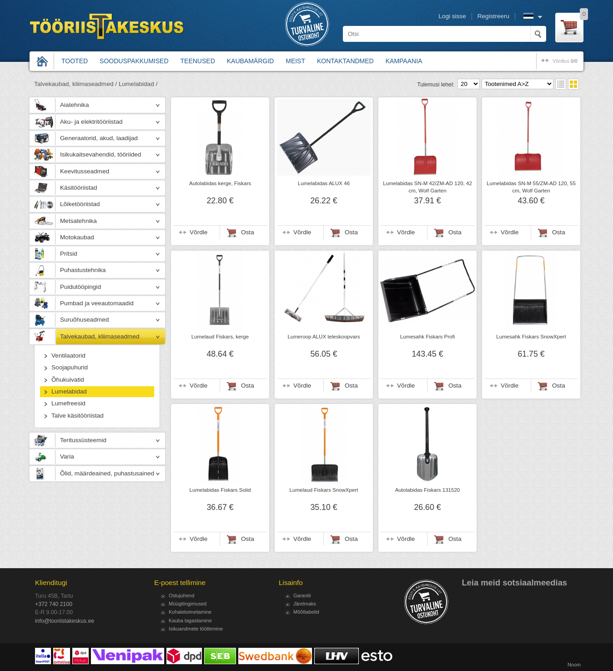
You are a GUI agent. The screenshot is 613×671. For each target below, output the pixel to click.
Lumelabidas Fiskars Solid (220, 490)
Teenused (198, 61)
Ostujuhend (181, 595)
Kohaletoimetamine (190, 612)
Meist (295, 61)
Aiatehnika (74, 104)
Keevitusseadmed (84, 171)
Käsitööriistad (78, 187)
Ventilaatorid (68, 355)
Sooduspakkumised (134, 61)
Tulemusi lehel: (435, 84)
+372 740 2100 (53, 604)
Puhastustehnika (83, 270)
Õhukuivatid (67, 379)
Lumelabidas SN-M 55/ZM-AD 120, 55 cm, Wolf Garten (531, 187)
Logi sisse (452, 16)
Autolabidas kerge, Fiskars (220, 183)
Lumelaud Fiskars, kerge (220, 336)
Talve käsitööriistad (77, 415)
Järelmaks (304, 603)
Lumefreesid (68, 403)
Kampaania (404, 61)
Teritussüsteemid (83, 440)
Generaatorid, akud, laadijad (99, 138)
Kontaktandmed (345, 61)
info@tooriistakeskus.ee (64, 621)
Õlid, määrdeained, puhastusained (107, 473)
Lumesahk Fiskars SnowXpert (531, 336)
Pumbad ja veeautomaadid (97, 303)
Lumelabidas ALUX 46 (324, 183)
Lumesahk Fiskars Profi (427, 336)
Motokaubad (77, 237)
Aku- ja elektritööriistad (91, 121)
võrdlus (565, 61)
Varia (67, 456)
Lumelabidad (69, 391)
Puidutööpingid (80, 286)
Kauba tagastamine (190, 620)
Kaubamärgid (250, 61)
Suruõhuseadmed (84, 319)
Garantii (302, 595)
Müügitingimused (187, 603)
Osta (247, 232)
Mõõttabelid (306, 612)
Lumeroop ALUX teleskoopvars (323, 336)
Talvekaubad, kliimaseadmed (100, 336)
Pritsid (68, 253)
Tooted (74, 61)
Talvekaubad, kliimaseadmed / (75, 84)
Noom (574, 664)
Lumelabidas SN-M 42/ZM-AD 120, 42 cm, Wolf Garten (427, 187)
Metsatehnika (78, 220)
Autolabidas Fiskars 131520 (427, 490)
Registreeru (493, 16)
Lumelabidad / (138, 84)
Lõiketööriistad (80, 204)
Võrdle (198, 232)
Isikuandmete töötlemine (196, 628)
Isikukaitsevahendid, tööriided (100, 154)
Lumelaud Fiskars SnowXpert (324, 490)
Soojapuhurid (69, 367)
